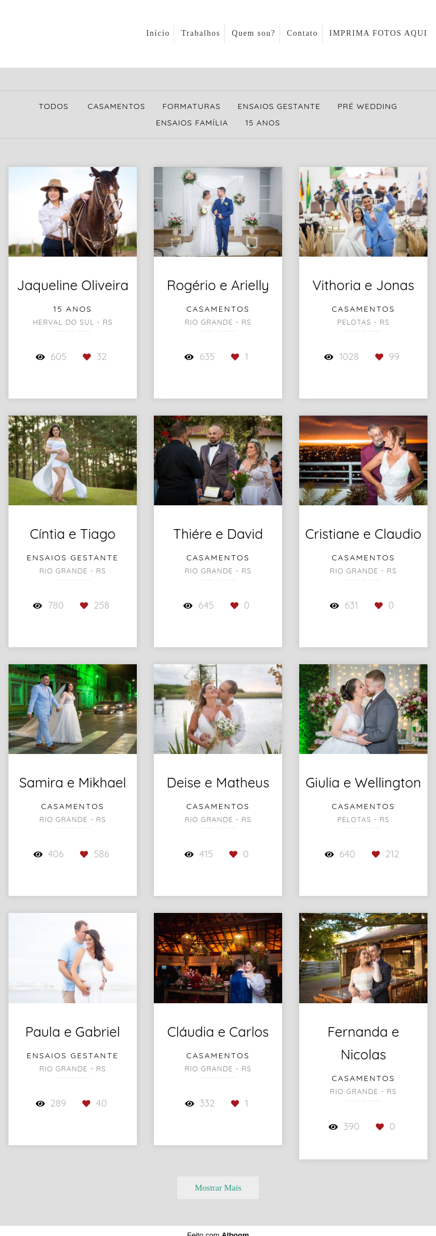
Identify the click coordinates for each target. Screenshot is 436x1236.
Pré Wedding (368, 106)
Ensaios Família (192, 123)
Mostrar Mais (218, 1187)
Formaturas (191, 106)
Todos (54, 106)
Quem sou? (253, 33)
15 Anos (262, 123)
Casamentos (116, 106)
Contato (302, 33)
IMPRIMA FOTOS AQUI (378, 33)
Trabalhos (200, 33)
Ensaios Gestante (279, 106)
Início (158, 33)
